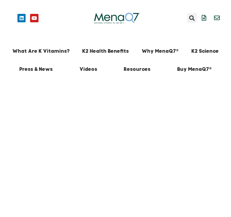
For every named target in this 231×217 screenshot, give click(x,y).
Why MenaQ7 (160, 51)
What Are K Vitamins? (40, 51)
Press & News (36, 69)
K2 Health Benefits (105, 51)
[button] (192, 18)
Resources (137, 69)
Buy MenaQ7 (194, 69)
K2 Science (205, 51)
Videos (88, 69)
